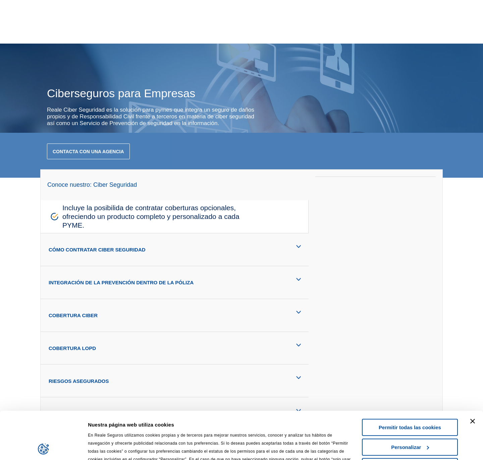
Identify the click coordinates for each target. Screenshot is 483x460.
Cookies (238, 428)
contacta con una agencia (88, 151)
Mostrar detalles (107, 447)
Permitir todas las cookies (410, 380)
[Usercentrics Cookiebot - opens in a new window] (43, 447)
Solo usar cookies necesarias (410, 419)
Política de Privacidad (195, 428)
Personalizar (410, 399)
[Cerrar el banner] (472, 373)
